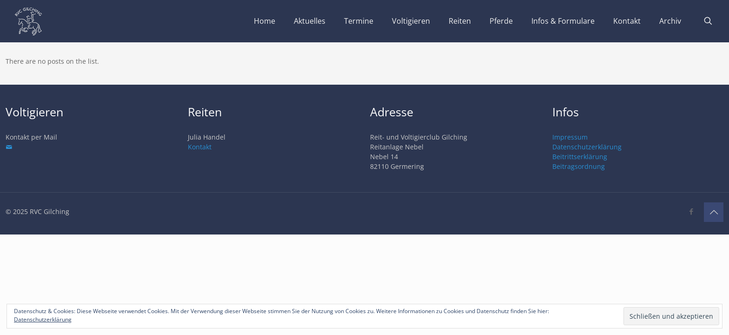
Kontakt (200, 146)
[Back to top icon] (713, 212)
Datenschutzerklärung (587, 146)
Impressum (570, 137)
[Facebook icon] (691, 211)
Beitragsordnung (578, 166)
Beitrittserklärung (579, 156)
